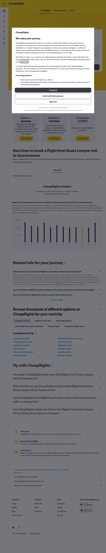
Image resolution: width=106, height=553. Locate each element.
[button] (53, 90)
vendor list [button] (24, 62)
